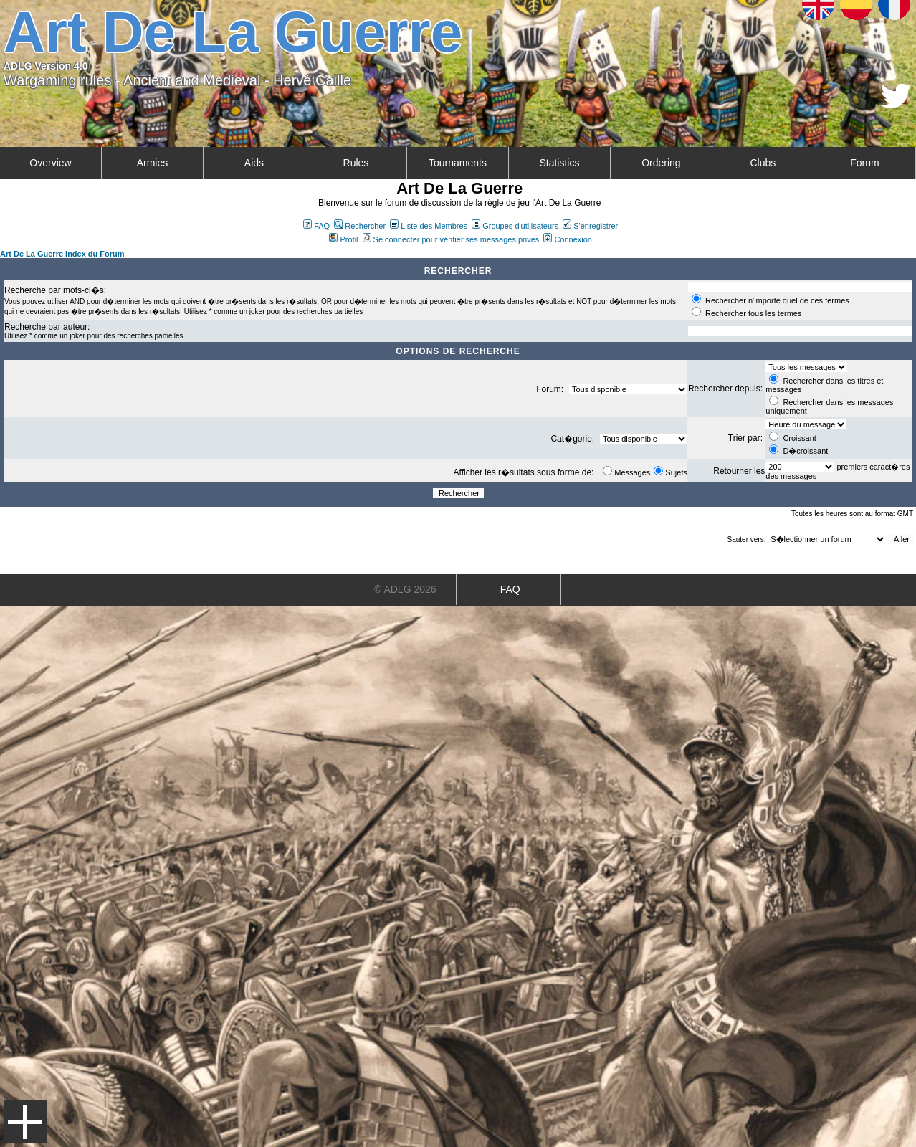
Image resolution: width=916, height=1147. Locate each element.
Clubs (763, 162)
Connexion (567, 239)
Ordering (660, 162)
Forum (864, 162)
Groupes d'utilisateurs (515, 226)
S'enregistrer (590, 226)
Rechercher (360, 226)
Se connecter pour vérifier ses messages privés (451, 239)
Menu (25, 1121)
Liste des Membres (428, 226)
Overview (50, 162)
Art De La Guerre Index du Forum (62, 253)
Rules (356, 162)
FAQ (316, 226)
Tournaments (458, 162)
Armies (152, 162)
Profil (343, 239)
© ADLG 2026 (405, 589)
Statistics (559, 162)
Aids (254, 162)
